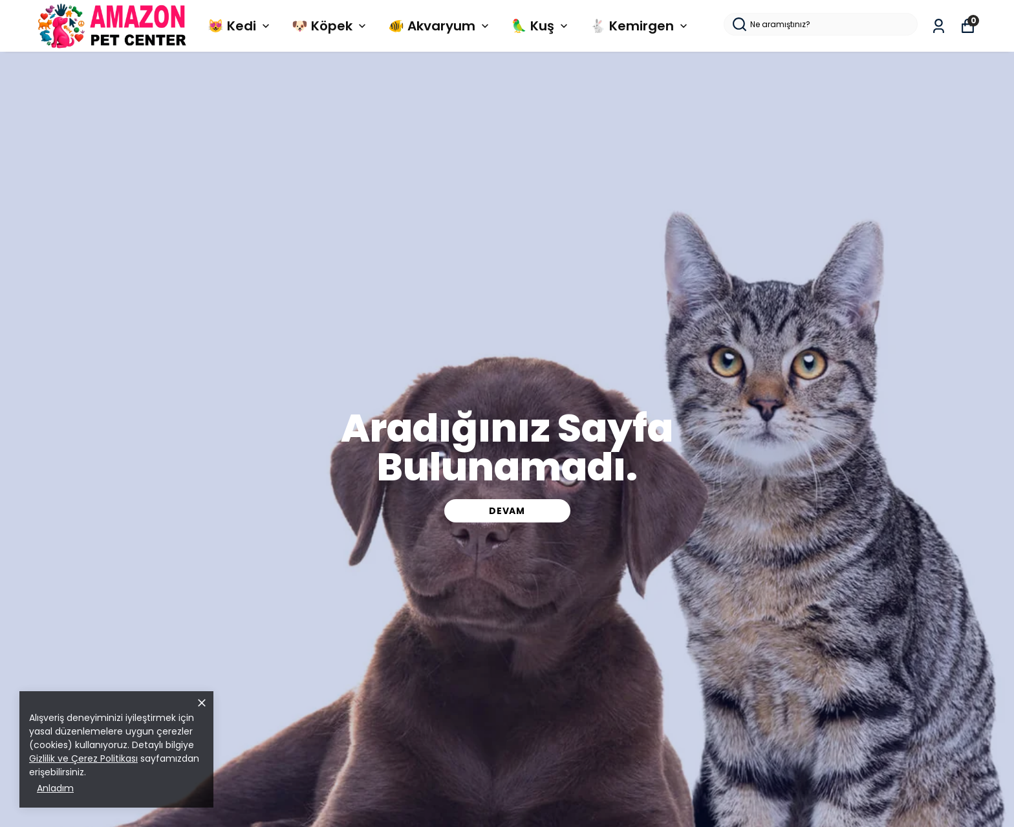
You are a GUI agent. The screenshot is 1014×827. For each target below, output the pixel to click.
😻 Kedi (240, 26)
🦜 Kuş (540, 26)
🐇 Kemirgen (640, 26)
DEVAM (507, 510)
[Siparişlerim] (939, 26)
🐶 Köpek (330, 26)
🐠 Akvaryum (439, 26)
